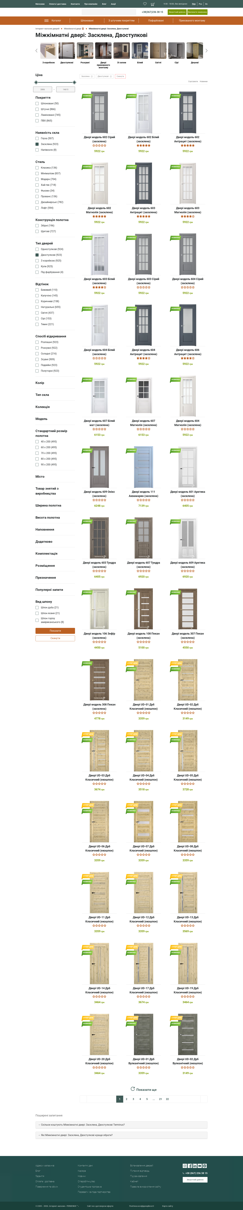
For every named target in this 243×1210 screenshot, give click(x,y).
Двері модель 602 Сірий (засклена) (99, 139)
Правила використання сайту (145, 1186)
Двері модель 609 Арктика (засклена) (187, 564)
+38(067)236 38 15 (152, 12)
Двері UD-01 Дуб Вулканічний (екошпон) (143, 1061)
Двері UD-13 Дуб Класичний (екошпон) (188, 919)
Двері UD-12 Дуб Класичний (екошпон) (144, 919)
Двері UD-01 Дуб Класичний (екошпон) (144, 706)
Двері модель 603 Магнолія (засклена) (187, 210)
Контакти (75, 4)
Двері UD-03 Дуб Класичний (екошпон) (99, 777)
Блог (104, 4)
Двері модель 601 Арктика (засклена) (187, 494)
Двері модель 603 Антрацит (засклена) (143, 210)
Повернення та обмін (46, 1186)
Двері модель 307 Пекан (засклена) (188, 635)
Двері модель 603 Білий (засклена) (99, 281)
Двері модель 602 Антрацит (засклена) (187, 139)
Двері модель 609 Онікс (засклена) (99, 494)
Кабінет (134, 1181)
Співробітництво (86, 1181)
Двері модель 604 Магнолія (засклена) (187, 423)
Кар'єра (82, 1170)
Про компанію (90, 4)
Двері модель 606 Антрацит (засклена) (187, 352)
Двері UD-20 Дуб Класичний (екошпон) (99, 1061)
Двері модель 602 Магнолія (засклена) (99, 210)
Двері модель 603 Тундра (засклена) (99, 564)
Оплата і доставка (57, 4)
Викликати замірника (197, 12)
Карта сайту (167, 1206)
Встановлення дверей (141, 1165)
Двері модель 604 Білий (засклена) (99, 352)
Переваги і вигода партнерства (94, 1192)
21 (160, 1099)
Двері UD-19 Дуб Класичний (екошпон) (188, 990)
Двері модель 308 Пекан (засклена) (99, 706)
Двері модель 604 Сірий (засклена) (187, 281)
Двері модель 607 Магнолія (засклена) (143, 423)
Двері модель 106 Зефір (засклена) (99, 635)
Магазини (39, 4)
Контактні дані (85, 1165)
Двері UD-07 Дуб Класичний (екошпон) (144, 848)
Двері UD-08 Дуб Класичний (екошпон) (188, 848)
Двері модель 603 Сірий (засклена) (143, 281)
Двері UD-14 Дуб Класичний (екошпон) (99, 990)
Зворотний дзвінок (177, 12)
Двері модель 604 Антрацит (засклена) (143, 352)
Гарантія (39, 1176)
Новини (82, 1176)
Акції (113, 4)
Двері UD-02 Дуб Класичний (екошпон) (188, 706)
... (154, 1099)
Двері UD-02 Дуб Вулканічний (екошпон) (188, 1061)
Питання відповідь (139, 1170)
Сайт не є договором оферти (100, 1206)
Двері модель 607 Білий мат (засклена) (99, 423)
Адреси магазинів (44, 1165)
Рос (200, 4)
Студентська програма (90, 1186)
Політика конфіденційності (141, 1206)
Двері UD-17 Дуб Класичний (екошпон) (144, 990)
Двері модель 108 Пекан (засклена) (144, 635)
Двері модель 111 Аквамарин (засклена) (143, 494)
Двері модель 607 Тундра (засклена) (143, 564)
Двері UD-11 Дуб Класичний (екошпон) (99, 919)
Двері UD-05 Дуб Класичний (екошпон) (188, 777)
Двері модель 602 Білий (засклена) (143, 139)
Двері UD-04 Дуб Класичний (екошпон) (144, 777)
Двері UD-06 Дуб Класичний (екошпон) (99, 848)
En (206, 4)
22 (167, 1099)
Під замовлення (138, 1176)
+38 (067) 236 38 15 (195, 1173)
